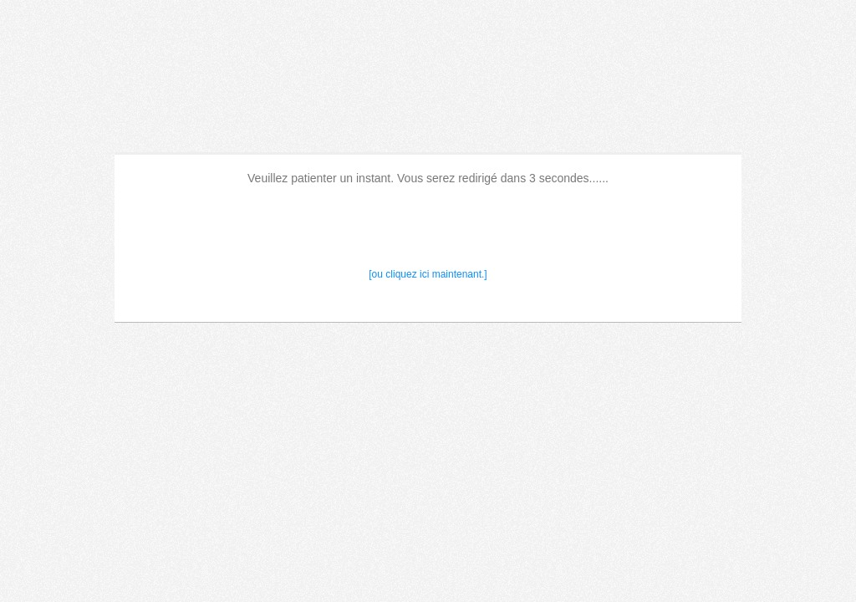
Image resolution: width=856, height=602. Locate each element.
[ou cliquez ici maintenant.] (428, 274)
